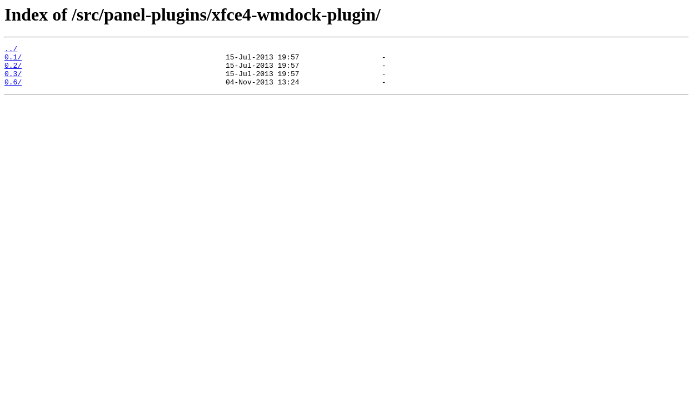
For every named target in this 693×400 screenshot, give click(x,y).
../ (10, 50)
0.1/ (13, 60)
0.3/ (13, 80)
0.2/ (13, 70)
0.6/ (13, 90)
